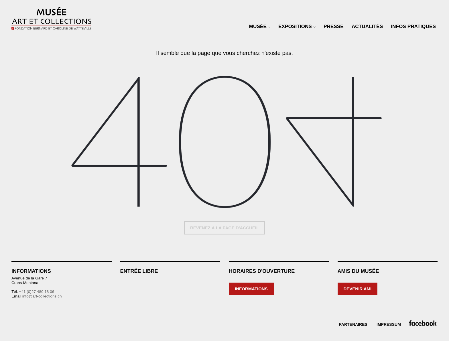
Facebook (422, 323)
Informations (251, 288)
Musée (258, 26)
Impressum (389, 324)
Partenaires (353, 324)
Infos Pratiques (413, 26)
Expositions (295, 26)
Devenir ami (358, 288)
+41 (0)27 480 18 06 (36, 291)
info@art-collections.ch (42, 296)
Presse (334, 26)
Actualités (367, 26)
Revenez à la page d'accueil (224, 227)
